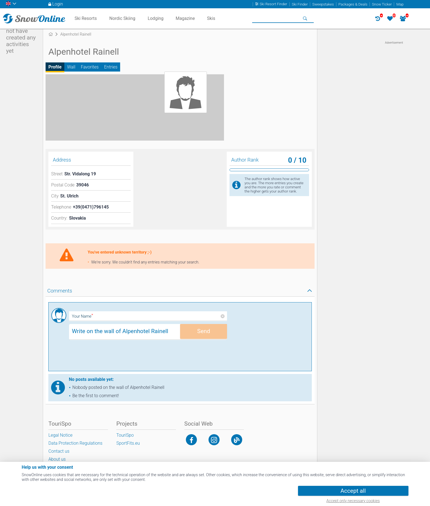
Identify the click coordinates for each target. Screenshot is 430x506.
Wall (71, 67)
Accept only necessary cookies (353, 501)
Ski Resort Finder (273, 4)
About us (57, 459)
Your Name (82, 316)
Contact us (58, 451)
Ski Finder (300, 4)
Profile (55, 67)
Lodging (155, 18)
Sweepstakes (323, 4)
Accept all (353, 490)
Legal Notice (60, 435)
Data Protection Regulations (75, 443)
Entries (110, 67)
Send (203, 331)
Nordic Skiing (122, 18)
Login (57, 4)
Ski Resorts (86, 18)
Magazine (185, 18)
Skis (211, 18)
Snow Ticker (382, 4)
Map (399, 4)
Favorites (90, 67)
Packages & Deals (352, 4)
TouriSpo (125, 435)
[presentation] (111, 357)
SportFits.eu (128, 443)
